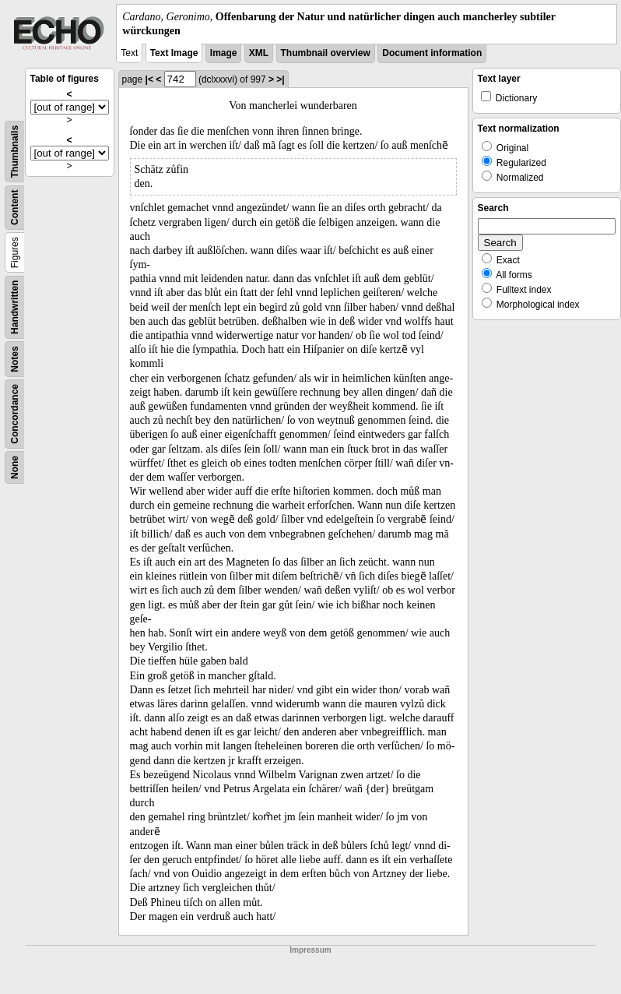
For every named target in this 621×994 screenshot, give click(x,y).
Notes (14, 359)
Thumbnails (14, 151)
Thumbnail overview (325, 53)
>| (280, 79)
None (14, 467)
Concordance (14, 414)
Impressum (310, 950)
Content (14, 207)
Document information (432, 53)
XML (258, 53)
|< (149, 79)
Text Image (174, 53)
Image (223, 53)
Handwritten (14, 307)
